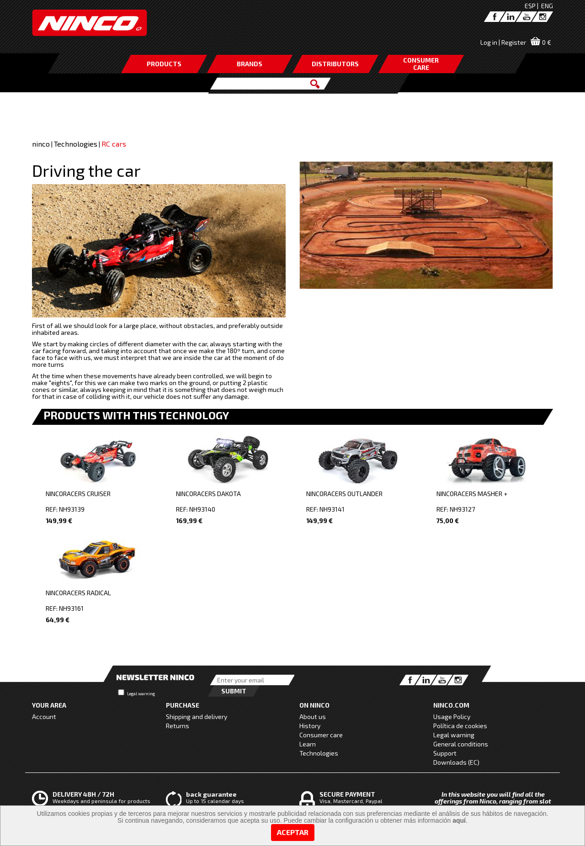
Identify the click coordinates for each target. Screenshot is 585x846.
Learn (307, 744)
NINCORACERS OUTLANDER (344, 493)
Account (44, 716)
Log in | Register (503, 42)
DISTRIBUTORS (335, 64)
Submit (233, 691)
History (309, 726)
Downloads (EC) (456, 762)
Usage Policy (451, 716)
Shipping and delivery (196, 716)
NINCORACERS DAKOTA (208, 493)
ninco (41, 143)
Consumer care (321, 735)
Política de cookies (460, 726)
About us (312, 716)
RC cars (113, 143)
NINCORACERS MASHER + (471, 493)
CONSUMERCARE (421, 63)
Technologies (75, 143)
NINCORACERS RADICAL (78, 593)
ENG (547, 6)
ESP (530, 6)
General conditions (460, 744)
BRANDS (249, 64)
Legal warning (141, 693)
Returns (177, 726)
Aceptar (292, 832)
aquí (459, 820)
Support (445, 753)
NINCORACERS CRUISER (78, 493)
